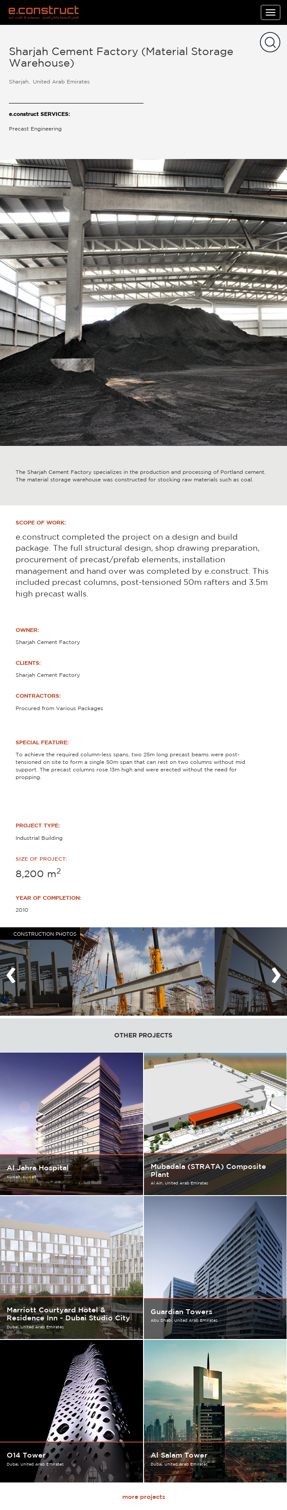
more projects (143, 1496)
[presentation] (11, 971)
